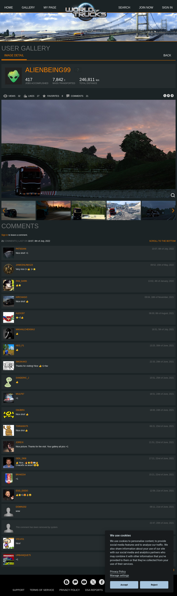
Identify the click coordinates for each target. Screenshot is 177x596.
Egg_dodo (22, 490)
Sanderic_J (22, 378)
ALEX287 (20, 313)
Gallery (28, 7)
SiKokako (21, 361)
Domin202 (21, 507)
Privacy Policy (69, 590)
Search (124, 7)
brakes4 (20, 474)
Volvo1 (20, 539)
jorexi (19, 442)
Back (167, 55)
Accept (124, 584)
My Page (50, 7)
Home (8, 7)
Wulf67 (20, 394)
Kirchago (21, 297)
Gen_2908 (21, 458)
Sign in (4, 235)
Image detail (14, 55)
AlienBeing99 (48, 70)
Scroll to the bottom (162, 241)
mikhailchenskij (25, 329)
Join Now (146, 7)
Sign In (167, 7)
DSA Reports (94, 590)
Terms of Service (42, 590)
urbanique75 (23, 555)
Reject (154, 584)
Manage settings (119, 575)
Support (18, 590)
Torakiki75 (22, 426)
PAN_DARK (21, 281)
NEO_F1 (20, 345)
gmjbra (20, 410)
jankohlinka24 (24, 265)
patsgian (21, 249)
